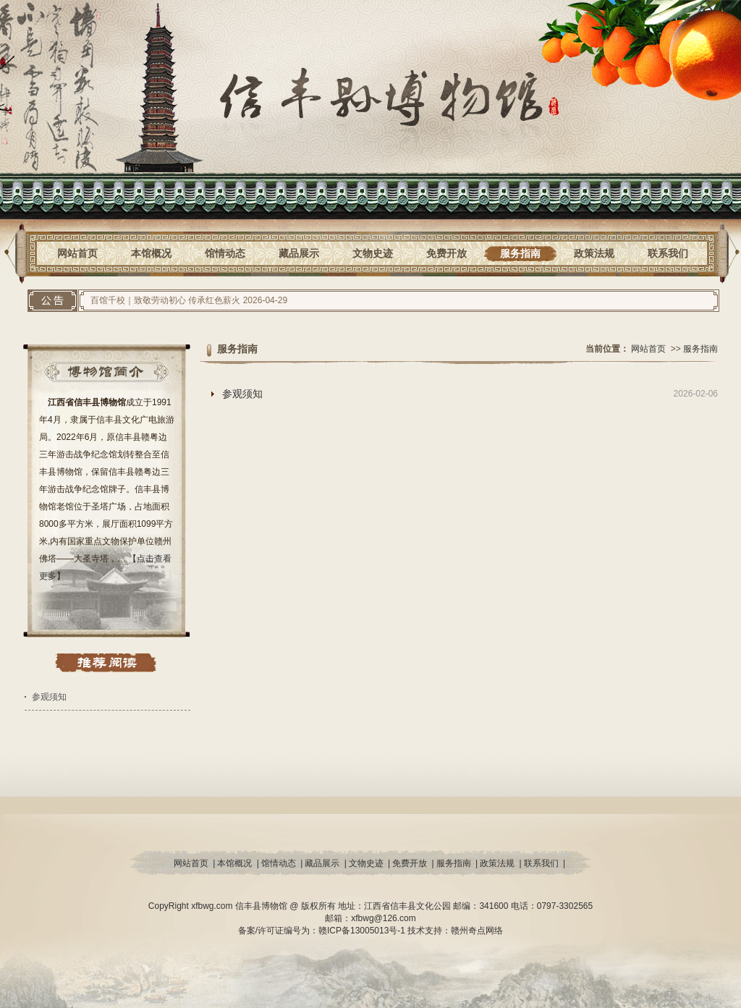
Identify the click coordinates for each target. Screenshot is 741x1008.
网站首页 (77, 253)
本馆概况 (151, 253)
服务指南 (520, 253)
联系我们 (668, 253)
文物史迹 (372, 253)
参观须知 (49, 697)
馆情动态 (225, 253)
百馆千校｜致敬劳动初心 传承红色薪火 (165, 300)
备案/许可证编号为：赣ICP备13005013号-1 (323, 931)
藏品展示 (299, 253)
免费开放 (446, 253)
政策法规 (594, 253)
